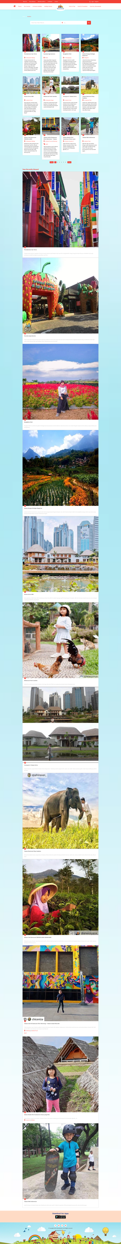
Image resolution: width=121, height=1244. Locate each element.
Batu (47, 57)
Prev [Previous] (51, 162)
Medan (66, 141)
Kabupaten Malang (31, 57)
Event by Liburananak (95, 6)
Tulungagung (68, 57)
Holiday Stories (48, 6)
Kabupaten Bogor (50, 100)
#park (47, 144)
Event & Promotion (82, 6)
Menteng (55, 141)
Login (91, 1)
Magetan (87, 57)
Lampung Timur (88, 100)
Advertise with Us (41, 1)
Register (97, 1)
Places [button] (20, 6)
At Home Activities (37, 6)
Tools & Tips (72, 6)
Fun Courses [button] (27, 6)
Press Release (32, 1)
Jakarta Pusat (29, 100)
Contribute (50, 1)
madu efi (72, 141)
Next (69, 162)
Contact (56, 1)
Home (23, 16)
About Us (25, 1)
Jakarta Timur (88, 141)
